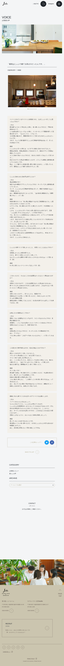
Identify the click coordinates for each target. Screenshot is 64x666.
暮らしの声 (12, 473)
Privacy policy (31, 658)
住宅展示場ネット (6, 651)
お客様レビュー (14, 471)
